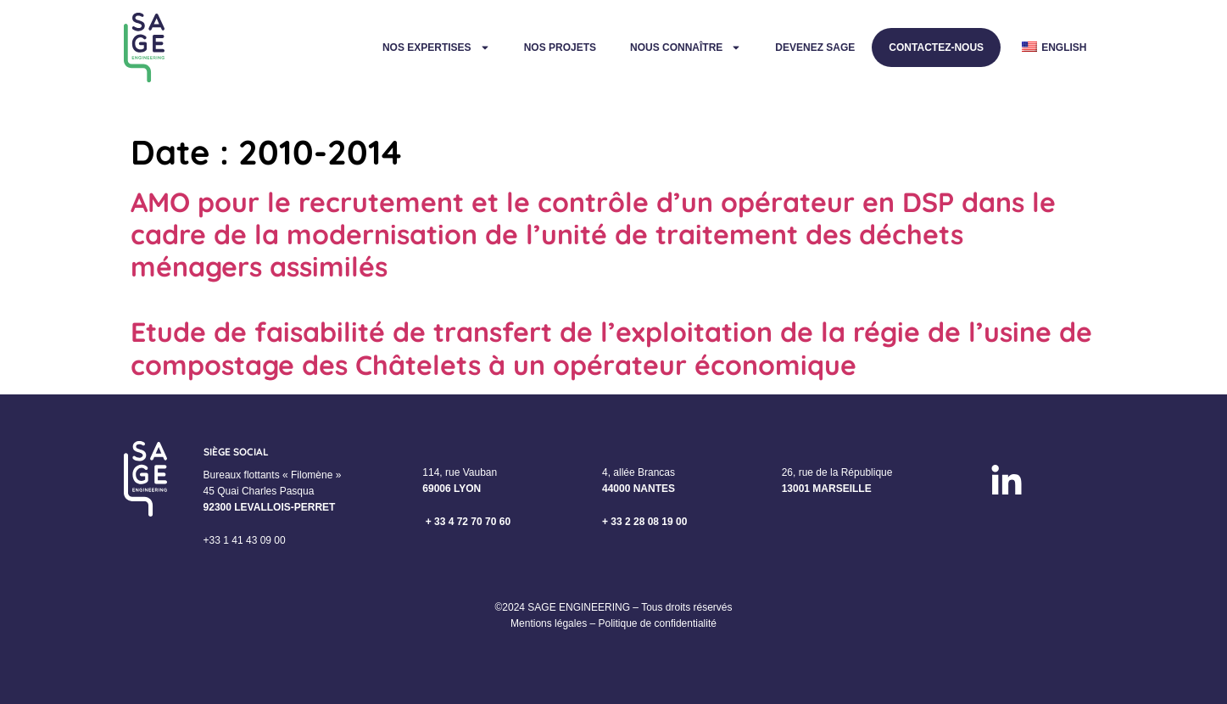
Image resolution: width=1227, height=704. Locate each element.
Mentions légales (548, 623)
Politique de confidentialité (657, 623)
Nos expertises (436, 47)
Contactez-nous (936, 47)
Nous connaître (685, 47)
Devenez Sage (815, 47)
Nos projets (560, 47)
